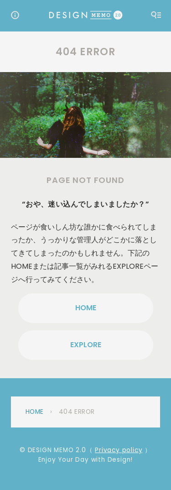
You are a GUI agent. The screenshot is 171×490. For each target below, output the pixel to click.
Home (35, 411)
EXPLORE (85, 344)
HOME (85, 307)
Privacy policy (118, 450)
